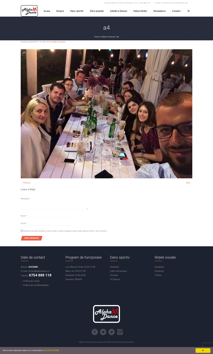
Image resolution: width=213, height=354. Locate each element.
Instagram (159, 267)
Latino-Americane (118, 271)
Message (25, 198)
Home (97, 37)
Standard (114, 267)
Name (24, 216)
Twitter (158, 275)
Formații (114, 275)
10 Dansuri (115, 279)
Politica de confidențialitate (36, 285)
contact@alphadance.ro (175, 3)
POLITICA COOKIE (51, 350)
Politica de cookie (31, 281)
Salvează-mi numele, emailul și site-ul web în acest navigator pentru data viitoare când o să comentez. (64, 231)
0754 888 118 (144, 3)
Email (24, 223)
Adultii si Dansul (108, 37)
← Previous (25, 183)
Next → (189, 183)
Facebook (159, 271)
